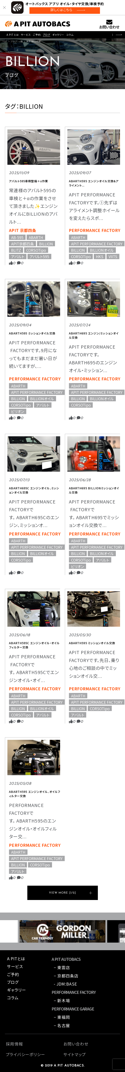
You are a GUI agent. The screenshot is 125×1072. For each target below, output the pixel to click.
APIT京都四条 (22, 243)
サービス (26, 34)
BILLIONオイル (102, 250)
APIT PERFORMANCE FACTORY (97, 243)
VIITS (113, 256)
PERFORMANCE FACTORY (94, 230)
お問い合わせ (109, 27)
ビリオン (17, 411)
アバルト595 (39, 256)
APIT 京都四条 (22, 230)
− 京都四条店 (66, 976)
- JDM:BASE (65, 984)
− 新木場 (62, 1000)
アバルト (17, 256)
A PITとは (13, 34)
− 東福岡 (62, 1017)
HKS (99, 256)
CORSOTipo (36, 250)
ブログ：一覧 (17, 41)
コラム (70, 34)
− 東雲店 (62, 967)
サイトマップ (74, 1054)
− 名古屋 (62, 1025)
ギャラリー (58, 34)
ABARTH (36, 237)
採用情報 (14, 1044)
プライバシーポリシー (25, 1054)
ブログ (46, 34)
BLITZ (16, 250)
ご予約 (37, 34)
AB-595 (17, 237)
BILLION (46, 243)
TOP (4, 41)
